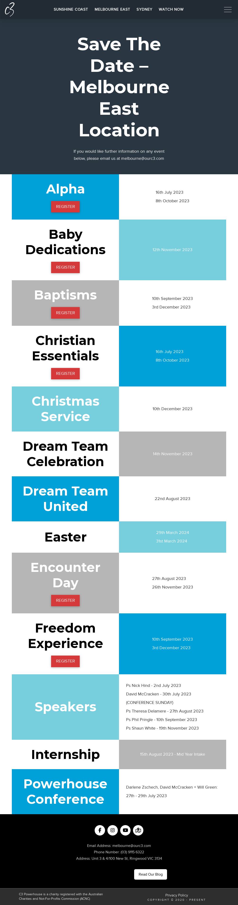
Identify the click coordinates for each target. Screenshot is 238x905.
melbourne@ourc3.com (142, 158)
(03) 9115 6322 (132, 852)
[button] (228, 9)
